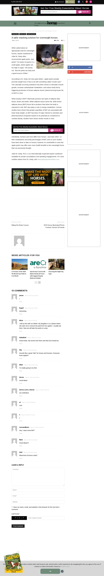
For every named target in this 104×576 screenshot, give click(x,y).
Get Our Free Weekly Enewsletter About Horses (65, 8)
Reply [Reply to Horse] (20, 383)
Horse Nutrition (31, 34)
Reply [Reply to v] (20, 420)
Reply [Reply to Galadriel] (20, 343)
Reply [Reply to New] (20, 445)
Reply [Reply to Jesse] (20, 301)
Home (13, 31)
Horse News (21, 31)
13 (62, 40)
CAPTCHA (15, 514)
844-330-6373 (17, 1)
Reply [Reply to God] (20, 458)
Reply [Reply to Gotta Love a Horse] (20, 395)
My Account (59, 2)
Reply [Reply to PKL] (20, 358)
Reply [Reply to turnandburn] (20, 433)
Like (89, 67)
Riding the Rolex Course (20, 225)
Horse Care (22, 34)
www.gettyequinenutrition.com (48, 159)
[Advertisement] (38, 548)
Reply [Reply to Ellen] (20, 371)
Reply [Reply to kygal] (20, 314)
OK (50, 571)
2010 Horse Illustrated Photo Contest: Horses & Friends (54, 226)
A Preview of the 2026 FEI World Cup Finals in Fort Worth (19, 274)
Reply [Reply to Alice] (20, 331)
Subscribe (87, 72)
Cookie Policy (65, 566)
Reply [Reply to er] (20, 408)
